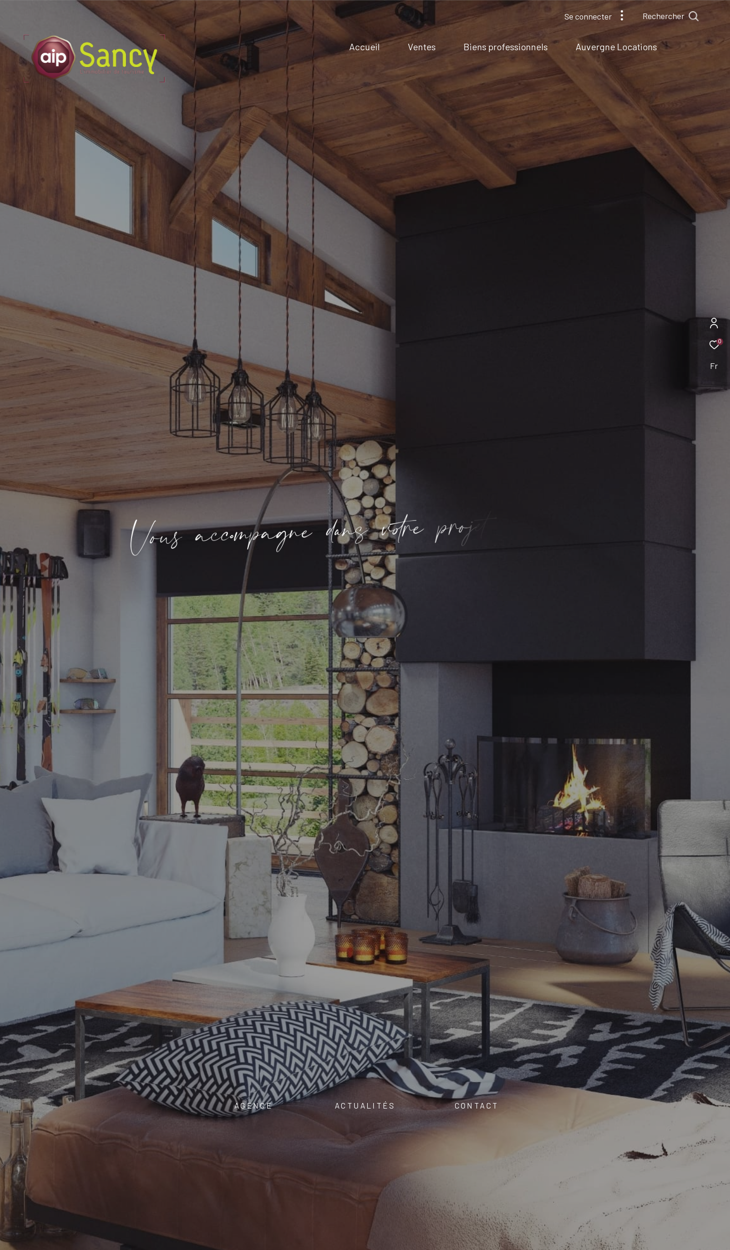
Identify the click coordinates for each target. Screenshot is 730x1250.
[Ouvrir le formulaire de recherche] (692, 16)
